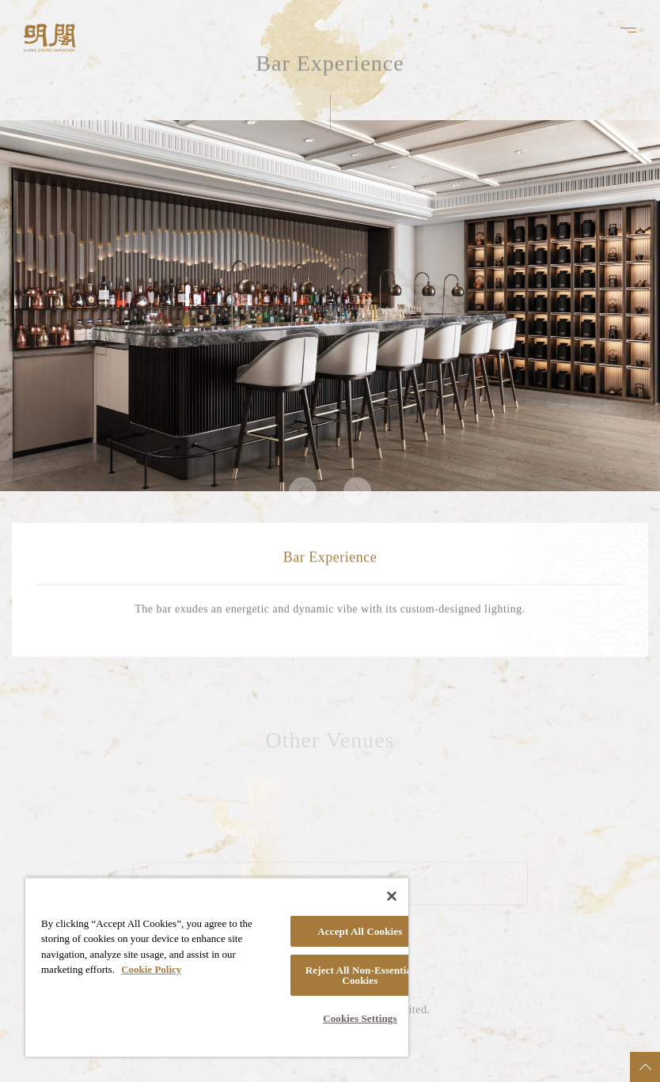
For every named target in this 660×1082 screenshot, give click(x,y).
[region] (216, 967)
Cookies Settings (359, 1018)
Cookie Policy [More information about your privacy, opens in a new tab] (151, 969)
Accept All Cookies (359, 931)
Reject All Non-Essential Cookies (360, 975)
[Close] (391, 896)
